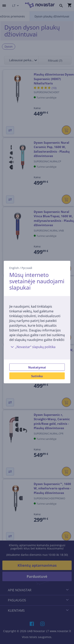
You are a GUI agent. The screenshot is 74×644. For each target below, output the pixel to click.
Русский (27, 268)
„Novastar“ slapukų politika (32, 347)
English (14, 268)
